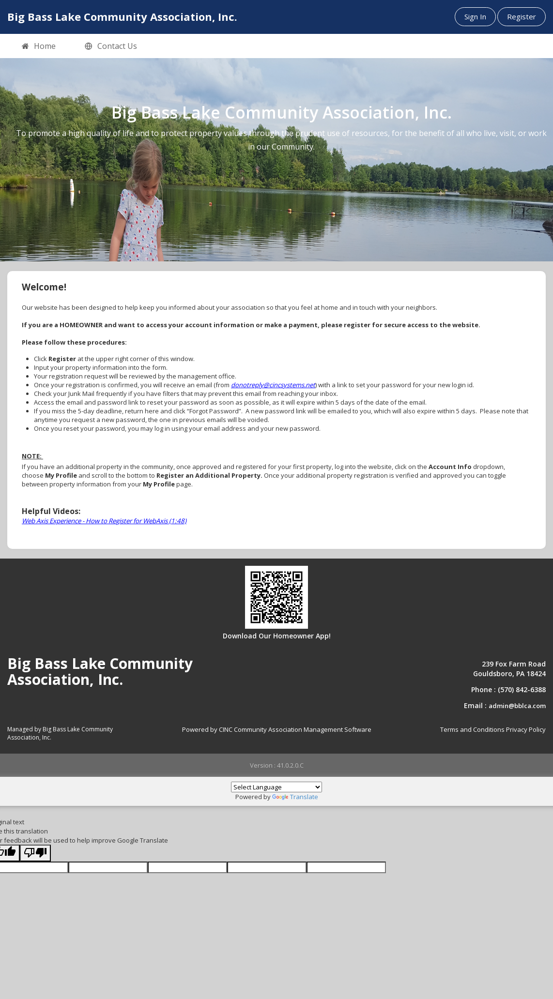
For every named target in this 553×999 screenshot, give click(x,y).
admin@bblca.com (517, 705)
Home (39, 46)
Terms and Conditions (472, 729)
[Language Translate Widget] (276, 787)
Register (521, 16)
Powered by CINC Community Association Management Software (276, 729)
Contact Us (111, 46)
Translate (295, 796)
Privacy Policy (526, 729)
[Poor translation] (35, 853)
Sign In (475, 16)
